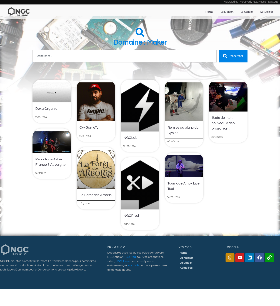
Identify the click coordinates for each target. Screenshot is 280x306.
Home (183, 252)
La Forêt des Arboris (95, 195)
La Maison (186, 257)
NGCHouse (123, 261)
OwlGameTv (88, 127)
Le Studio (186, 262)
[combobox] (124, 56)
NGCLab (131, 138)
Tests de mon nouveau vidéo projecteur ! (223, 123)
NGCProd (131, 216)
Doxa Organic (46, 108)
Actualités (186, 267)
